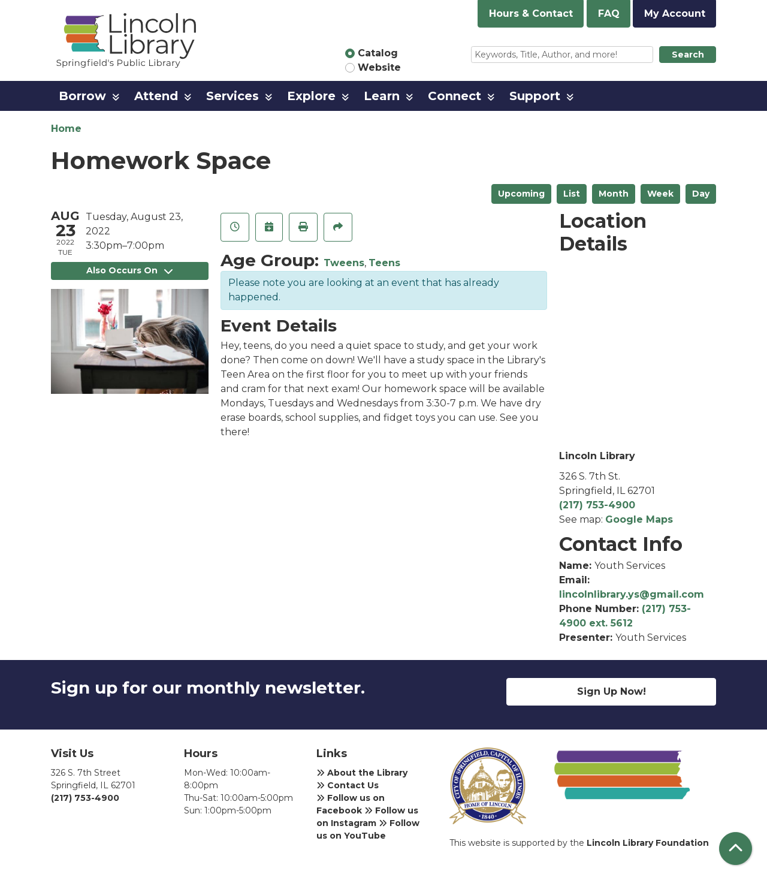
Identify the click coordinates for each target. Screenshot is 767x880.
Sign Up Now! (611, 691)
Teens (384, 263)
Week (660, 193)
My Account (674, 13)
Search (688, 54)
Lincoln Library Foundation (648, 842)
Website (379, 67)
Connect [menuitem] (454, 96)
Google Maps (639, 519)
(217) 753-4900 (597, 505)
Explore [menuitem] (311, 96)
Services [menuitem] (232, 96)
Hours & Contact (531, 13)
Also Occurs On (129, 270)
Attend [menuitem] (156, 96)
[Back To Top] (735, 848)
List (571, 193)
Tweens (344, 263)
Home (66, 128)
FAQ (609, 13)
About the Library (361, 772)
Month (614, 193)
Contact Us (347, 785)
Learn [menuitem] (382, 96)
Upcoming (521, 193)
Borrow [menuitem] (82, 96)
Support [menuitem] (534, 96)
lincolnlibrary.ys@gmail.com (631, 594)
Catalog (378, 53)
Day (700, 193)
